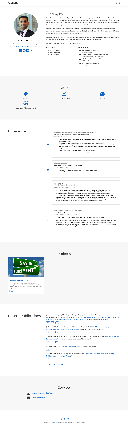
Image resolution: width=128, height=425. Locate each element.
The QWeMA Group (60, 213)
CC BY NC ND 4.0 (75, 417)
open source (64, 424)
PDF (48, 324)
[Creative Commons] (64, 421)
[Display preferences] (119, 3)
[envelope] (20, 51)
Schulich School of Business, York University (68, 165)
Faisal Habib (13, 3)
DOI (57, 324)
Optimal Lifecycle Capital (19, 282)
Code (11, 293)
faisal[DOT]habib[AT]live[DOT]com (42, 395)
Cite (52, 324)
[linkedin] (27, 51)
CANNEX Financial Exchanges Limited (66, 186)
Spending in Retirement (69, 348)
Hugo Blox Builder (53, 424)
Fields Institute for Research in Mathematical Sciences (71, 134)
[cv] (31, 51)
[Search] (116, 3)
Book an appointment (38, 399)
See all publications (54, 366)
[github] (24, 51)
